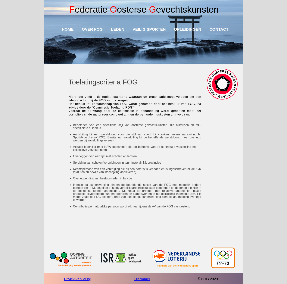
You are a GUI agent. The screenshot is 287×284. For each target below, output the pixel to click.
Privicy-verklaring (77, 279)
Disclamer (142, 279)
